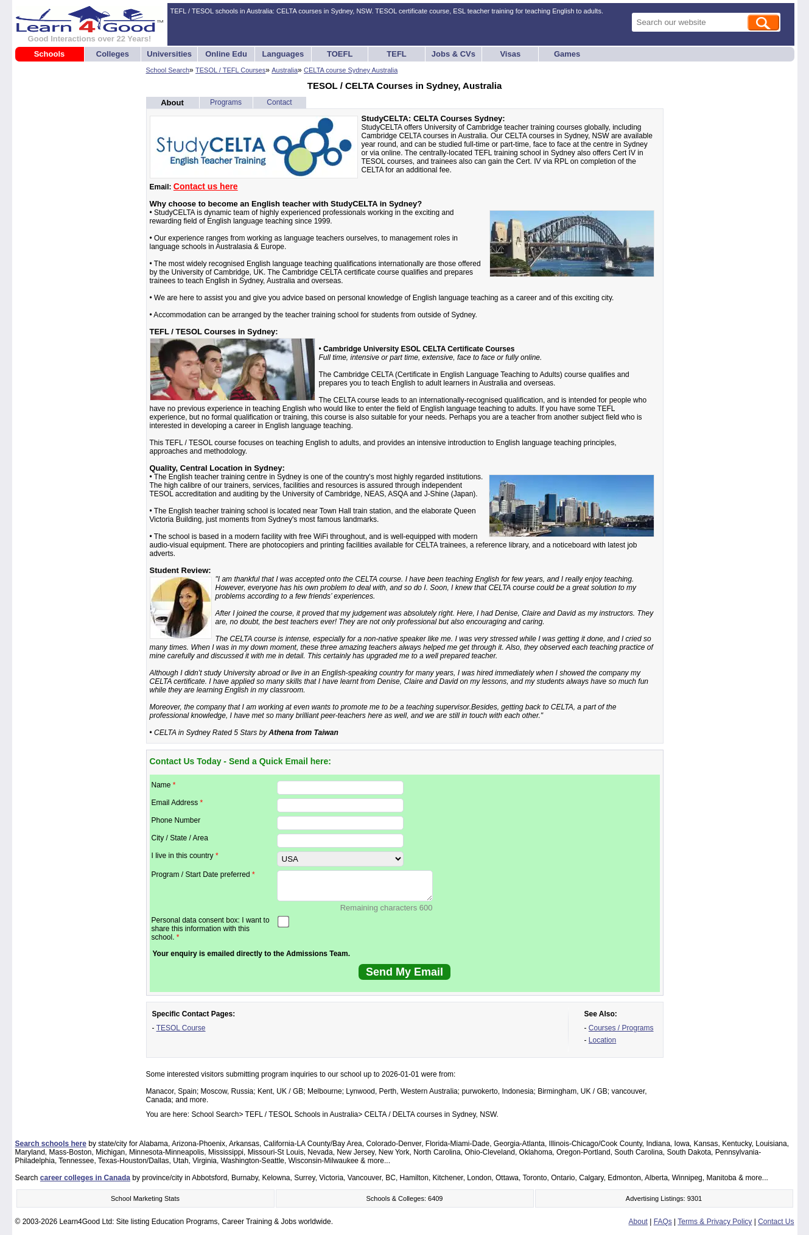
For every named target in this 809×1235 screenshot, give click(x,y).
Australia (284, 70)
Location (602, 1040)
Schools (49, 53)
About (172, 102)
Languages (283, 53)
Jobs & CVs (453, 53)
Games (567, 53)
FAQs (663, 1221)
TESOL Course (181, 1028)
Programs (226, 102)
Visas (510, 53)
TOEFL (339, 53)
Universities (169, 53)
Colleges (112, 53)
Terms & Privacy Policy (715, 1221)
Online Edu (226, 53)
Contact (279, 102)
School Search (168, 70)
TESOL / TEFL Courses (230, 70)
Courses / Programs (621, 1028)
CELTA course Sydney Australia (350, 70)
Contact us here (205, 186)
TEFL (397, 53)
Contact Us (776, 1221)
